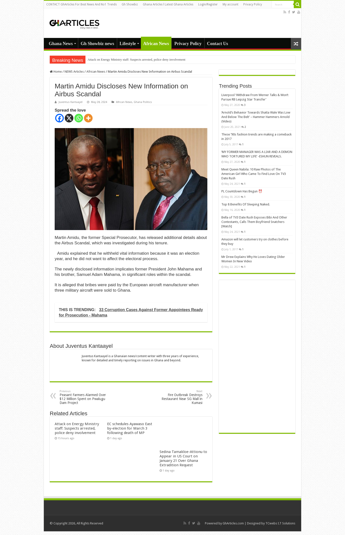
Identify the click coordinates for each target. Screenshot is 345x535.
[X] (69, 118)
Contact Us (217, 43)
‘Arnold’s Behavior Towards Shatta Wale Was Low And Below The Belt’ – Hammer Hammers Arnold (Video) (255, 117)
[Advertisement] (257, 356)
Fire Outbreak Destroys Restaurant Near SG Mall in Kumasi (177, 397)
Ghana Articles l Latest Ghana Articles (168, 4)
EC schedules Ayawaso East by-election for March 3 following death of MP (129, 428)
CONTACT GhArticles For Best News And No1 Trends (81, 4)
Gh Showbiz (130, 4)
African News (156, 43)
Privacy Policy (252, 4)
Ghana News (61, 43)
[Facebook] (59, 118)
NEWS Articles (74, 71)
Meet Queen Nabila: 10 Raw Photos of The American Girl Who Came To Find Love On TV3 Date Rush (253, 173)
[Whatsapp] (78, 118)
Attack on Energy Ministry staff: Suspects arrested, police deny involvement (136, 59)
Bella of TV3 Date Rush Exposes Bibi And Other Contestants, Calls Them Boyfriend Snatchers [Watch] (254, 222)
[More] (88, 118)
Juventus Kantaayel (70, 102)
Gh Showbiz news (97, 43)
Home (56, 71)
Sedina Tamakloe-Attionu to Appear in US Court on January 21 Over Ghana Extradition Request (183, 458)
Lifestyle (128, 43)
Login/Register (208, 4)
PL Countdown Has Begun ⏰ (241, 191)
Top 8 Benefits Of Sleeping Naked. (245, 204)
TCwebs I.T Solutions (280, 523)
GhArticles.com (233, 523)
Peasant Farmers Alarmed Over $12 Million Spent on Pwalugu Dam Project (85, 397)
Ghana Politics (143, 102)
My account (230, 4)
